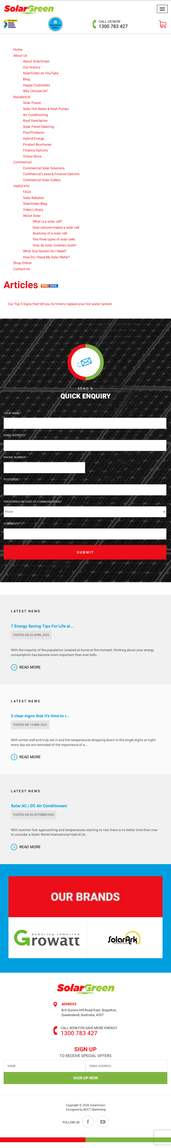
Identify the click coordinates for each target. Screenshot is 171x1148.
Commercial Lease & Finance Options (51, 174)
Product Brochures (37, 144)
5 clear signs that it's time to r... (40, 722)
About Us (20, 55)
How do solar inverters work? (54, 245)
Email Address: (15, 435)
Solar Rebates (33, 197)
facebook (88, 1127)
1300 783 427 (113, 24)
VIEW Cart (162, 24)
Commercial (22, 162)
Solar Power (32, 103)
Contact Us (21, 269)
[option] (68, 943)
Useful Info (21, 186)
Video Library (33, 209)
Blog (26, 79)
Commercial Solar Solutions (44, 168)
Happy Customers (36, 85)
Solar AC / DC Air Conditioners (39, 812)
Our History (31, 67)
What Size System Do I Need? (45, 251)
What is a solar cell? (47, 221)
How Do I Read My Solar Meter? (46, 257)
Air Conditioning (35, 114)
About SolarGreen (36, 61)
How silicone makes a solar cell (56, 227)
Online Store (32, 156)
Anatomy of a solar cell (50, 233)
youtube (103, 1127)
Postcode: (11, 479)
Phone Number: (15, 457)
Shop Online (22, 263)
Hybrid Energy (33, 138)
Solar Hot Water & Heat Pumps (46, 108)
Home (17, 49)
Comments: (12, 523)
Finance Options (35, 150)
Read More (30, 673)
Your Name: (12, 413)
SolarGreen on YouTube (40, 73)
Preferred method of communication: (32, 501)
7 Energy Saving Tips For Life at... (42, 632)
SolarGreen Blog (35, 203)
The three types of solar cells (54, 239)
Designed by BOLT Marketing (85, 1118)
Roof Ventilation (35, 120)
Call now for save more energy (89, 1034)
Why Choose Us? (35, 91)
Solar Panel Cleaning (38, 126)
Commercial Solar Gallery (42, 180)
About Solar (32, 215)
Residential (21, 97)
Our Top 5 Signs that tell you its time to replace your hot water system (60, 304)
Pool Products (33, 132)
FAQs (27, 192)
